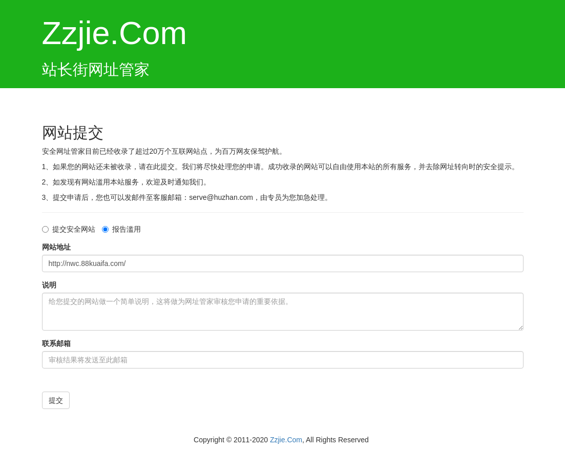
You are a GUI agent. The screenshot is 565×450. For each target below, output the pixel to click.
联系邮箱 (56, 343)
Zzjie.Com (286, 440)
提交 (56, 400)
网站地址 (56, 247)
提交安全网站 (68, 229)
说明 (49, 285)
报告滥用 (121, 229)
